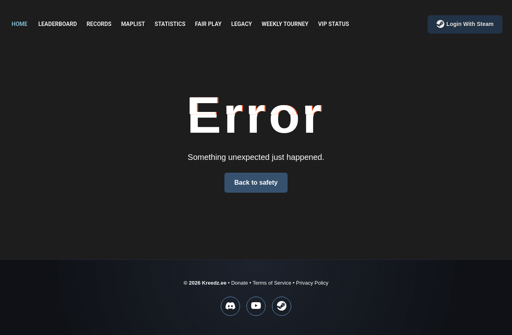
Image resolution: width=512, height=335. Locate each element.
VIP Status (333, 24)
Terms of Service (271, 283)
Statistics (170, 24)
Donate (239, 283)
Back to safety (256, 182)
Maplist (133, 24)
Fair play (208, 24)
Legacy (241, 24)
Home (20, 24)
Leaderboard (57, 24)
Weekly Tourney (285, 24)
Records (98, 24)
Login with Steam (465, 24)
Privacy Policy (312, 283)
